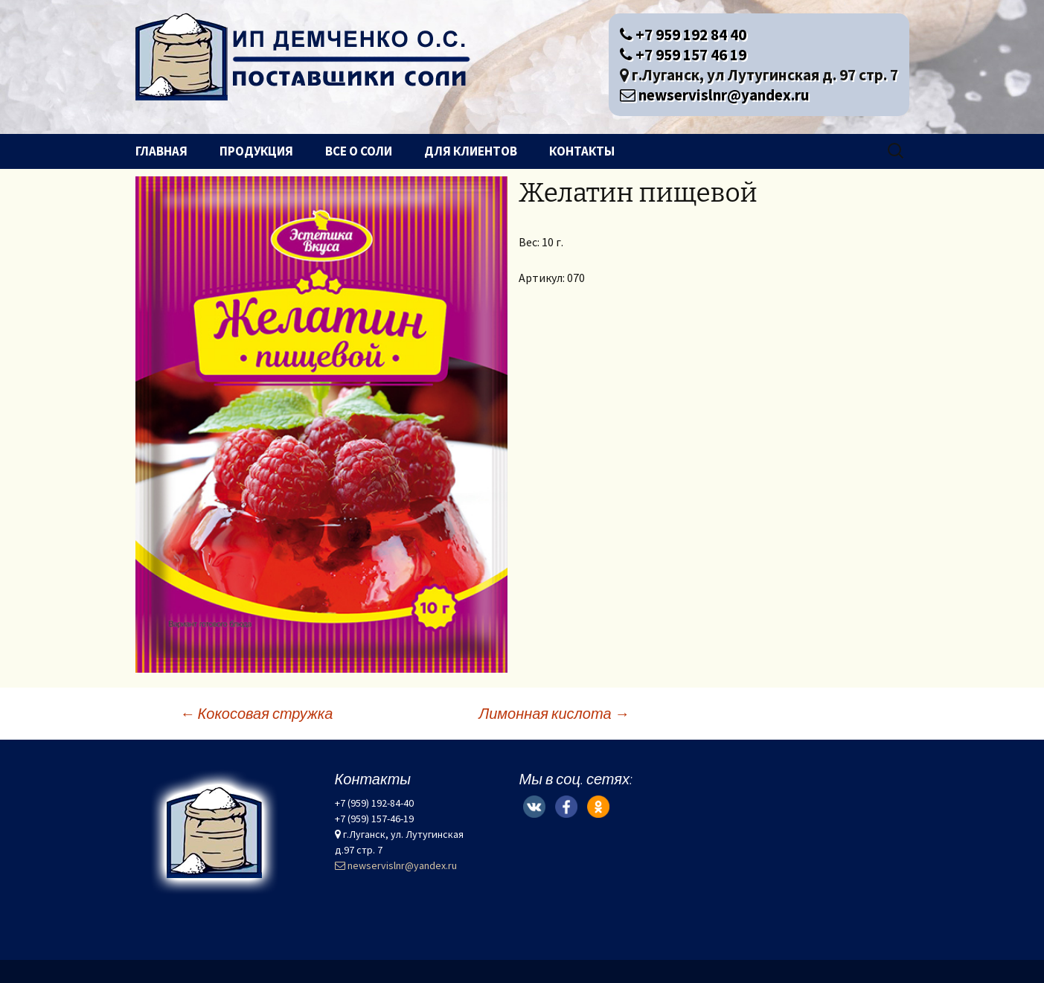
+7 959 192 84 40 (683, 35)
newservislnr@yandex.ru (715, 95)
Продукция (256, 151)
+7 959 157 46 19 (683, 55)
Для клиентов (470, 151)
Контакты (582, 151)
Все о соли (358, 151)
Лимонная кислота (554, 713)
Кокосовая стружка (256, 713)
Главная (161, 151)
